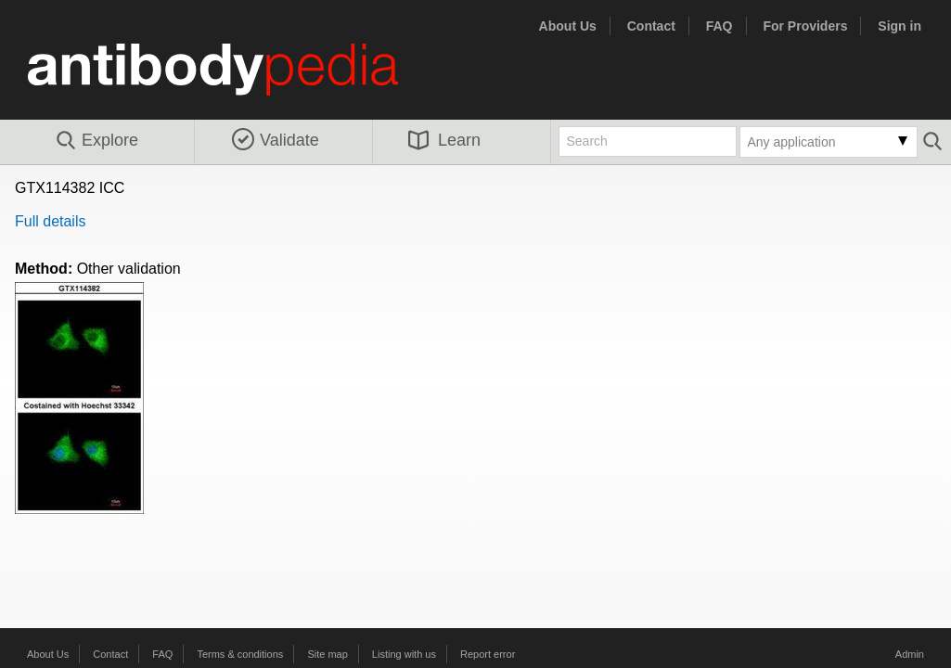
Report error (487, 654)
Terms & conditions (240, 654)
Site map (327, 654)
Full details (50, 221)
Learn (444, 140)
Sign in (899, 26)
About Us (568, 26)
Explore (96, 141)
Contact (651, 26)
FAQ (719, 26)
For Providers (805, 26)
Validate (275, 140)
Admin (909, 654)
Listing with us (404, 654)
